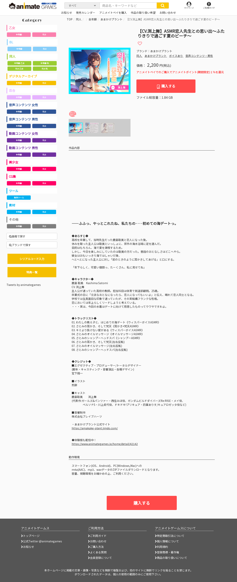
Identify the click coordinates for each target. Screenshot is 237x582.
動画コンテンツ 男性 (23, 147)
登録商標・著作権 (167, 552)
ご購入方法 (96, 547)
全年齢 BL (45, 63)
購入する (165, 86)
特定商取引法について (169, 536)
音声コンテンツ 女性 (23, 104)
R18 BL (45, 68)
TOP (69, 19)
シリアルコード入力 (31, 259)
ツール (13, 190)
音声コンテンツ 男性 (23, 119)
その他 (13, 219)
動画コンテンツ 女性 (23, 133)
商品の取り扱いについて (171, 558)
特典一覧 (31, 272)
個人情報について (167, 541)
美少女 (13, 162)
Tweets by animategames (23, 285)
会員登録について (100, 558)
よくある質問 (97, 552)
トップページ (30, 536)
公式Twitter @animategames (42, 541)
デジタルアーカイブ (23, 76)
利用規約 (161, 547)
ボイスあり (176, 56)
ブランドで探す (20, 245)
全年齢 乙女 (19, 63)
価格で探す (17, 236)
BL (11, 42)
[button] (126, 71)
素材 (12, 205)
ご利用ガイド (97, 536)
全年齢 (19, 34)
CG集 (12, 176)
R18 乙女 (19, 68)
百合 (12, 90)
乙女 (12, 27)
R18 (44, 34)
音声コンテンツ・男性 (199, 56)
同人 (12, 56)
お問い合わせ (97, 541)
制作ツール (19, 197)
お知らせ (27, 547)
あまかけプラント (111, 19)
